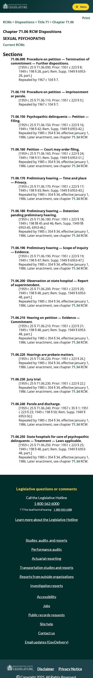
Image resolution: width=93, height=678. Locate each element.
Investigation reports (46, 585)
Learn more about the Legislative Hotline (46, 520)
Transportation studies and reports (46, 567)
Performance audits (46, 549)
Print (86, 18)
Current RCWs (14, 45)
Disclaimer (45, 669)
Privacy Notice (70, 669)
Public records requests (46, 615)
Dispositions (24, 22)
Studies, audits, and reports (46, 540)
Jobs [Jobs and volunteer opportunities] (46, 606)
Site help (46, 624)
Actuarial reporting (46, 558)
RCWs (7, 22)
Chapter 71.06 (63, 22)
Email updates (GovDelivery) (46, 642)
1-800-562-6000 (46, 503)
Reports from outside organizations (46, 576)
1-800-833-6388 (63, 509)
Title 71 (43, 22)
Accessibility (46, 597)
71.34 (76, 137)
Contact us (46, 633)
